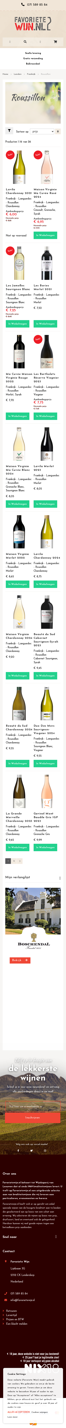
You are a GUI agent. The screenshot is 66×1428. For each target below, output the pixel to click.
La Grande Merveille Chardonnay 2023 (19, 817)
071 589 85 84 (19, 1293)
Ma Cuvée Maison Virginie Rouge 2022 (19, 378)
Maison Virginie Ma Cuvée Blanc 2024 (18, 470)
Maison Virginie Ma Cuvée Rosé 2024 (45, 193)
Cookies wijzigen (40, 1412)
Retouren (11, 1311)
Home (6, 74)
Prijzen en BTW (15, 1319)
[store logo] (33, 23)
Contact (9, 1251)
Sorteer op (22, 131)
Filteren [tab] (10, 131)
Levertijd (11, 1315)
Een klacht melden (16, 1324)
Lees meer (13, 1417)
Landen (18, 74)
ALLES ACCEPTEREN (19, 1412)
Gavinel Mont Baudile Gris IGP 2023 (46, 817)
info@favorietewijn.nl (23, 1300)
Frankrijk (31, 74)
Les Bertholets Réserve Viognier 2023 (46, 378)
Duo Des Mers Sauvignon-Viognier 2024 (44, 730)
